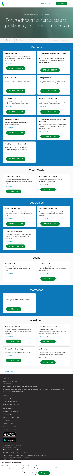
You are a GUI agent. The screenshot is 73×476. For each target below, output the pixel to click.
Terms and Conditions (11, 417)
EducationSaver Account (48, 98)
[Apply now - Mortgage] (13, 309)
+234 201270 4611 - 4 (11, 449)
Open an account (47, 4)
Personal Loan (10, 263)
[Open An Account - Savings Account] (50, 91)
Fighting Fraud (8, 408)
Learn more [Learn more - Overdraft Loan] (43, 273)
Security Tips (7, 414)
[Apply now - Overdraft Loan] (48, 279)
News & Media (7, 384)
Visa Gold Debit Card (12, 208)
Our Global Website (10, 401)
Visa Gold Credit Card (13, 176)
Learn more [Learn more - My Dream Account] (9, 127)
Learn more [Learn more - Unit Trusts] (43, 357)
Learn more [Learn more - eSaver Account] (9, 107)
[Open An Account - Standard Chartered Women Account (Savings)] (50, 136)
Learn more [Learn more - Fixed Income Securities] (43, 336)
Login (61, 4)
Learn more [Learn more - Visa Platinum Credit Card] (43, 184)
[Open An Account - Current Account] (15, 68)
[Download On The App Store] (10, 434)
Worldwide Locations (11, 404)
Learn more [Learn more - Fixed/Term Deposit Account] (9, 154)
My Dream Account (12, 119)
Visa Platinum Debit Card (48, 208)
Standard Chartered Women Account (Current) (52, 54)
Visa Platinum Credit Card (48, 176)
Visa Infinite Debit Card (13, 231)
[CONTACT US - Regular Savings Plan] (13, 341)
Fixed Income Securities (48, 326)
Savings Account (45, 78)
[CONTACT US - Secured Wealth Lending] (13, 360)
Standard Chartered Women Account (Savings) (52, 120)
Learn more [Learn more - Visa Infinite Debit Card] (9, 241)
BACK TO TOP (10, 371)
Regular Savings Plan (12, 326)
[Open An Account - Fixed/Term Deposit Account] (15, 159)
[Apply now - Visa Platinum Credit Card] (48, 189)
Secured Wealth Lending (14, 349)
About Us (6, 378)
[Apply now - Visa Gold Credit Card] (13, 191)
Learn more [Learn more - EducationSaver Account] (43, 107)
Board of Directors (10, 381)
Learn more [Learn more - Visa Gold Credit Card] (9, 186)
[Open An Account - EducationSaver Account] (50, 112)
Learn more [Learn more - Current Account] (9, 63)
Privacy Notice (8, 423)
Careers (6, 395)
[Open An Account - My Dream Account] (15, 133)
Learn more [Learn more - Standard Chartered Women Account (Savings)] (43, 131)
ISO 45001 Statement (10, 429)
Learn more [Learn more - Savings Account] (43, 86)
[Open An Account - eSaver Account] (15, 112)
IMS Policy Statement (10, 426)
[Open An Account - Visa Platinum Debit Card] (50, 224)
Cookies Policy (8, 420)
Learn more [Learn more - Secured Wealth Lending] (9, 355)
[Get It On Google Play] (10, 440)
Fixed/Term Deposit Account (15, 144)
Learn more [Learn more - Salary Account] (9, 86)
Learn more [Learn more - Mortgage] (9, 304)
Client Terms (7, 398)
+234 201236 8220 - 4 (11, 460)
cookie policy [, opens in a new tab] (64, 469)
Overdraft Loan (44, 263)
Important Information (11, 411)
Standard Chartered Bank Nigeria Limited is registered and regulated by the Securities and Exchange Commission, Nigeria (35, 390)
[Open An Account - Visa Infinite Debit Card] (15, 246)
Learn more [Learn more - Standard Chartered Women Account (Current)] (43, 65)
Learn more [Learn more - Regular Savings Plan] (9, 336)
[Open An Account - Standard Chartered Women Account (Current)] (50, 70)
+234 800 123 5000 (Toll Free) (14, 452)
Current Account (11, 53)
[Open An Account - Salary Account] (15, 91)
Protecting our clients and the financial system (20, 386)
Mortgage (8, 296)
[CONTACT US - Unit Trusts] (48, 362)
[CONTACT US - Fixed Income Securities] (48, 341)
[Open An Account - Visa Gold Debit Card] (15, 224)
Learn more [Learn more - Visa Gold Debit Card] (9, 218)
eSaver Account (10, 98)
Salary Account (10, 78)
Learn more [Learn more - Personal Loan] (9, 273)
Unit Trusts (43, 349)
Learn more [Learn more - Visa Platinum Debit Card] (43, 218)
